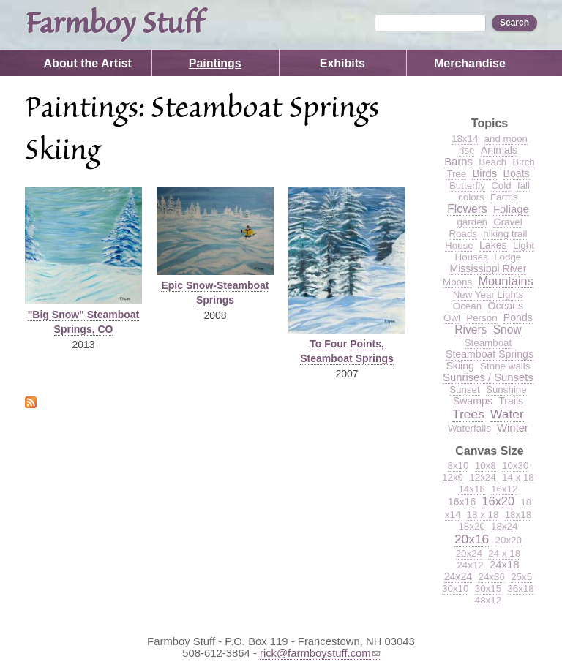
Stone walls (505, 366)
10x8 (485, 465)
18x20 (471, 526)
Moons (457, 281)
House (459, 245)
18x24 (504, 526)
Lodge (507, 257)
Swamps (472, 401)
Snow (507, 329)
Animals (499, 150)
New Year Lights (488, 294)
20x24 (469, 553)
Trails (510, 401)
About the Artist (88, 63)
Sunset (464, 389)
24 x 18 (504, 553)
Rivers (470, 329)
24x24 (458, 576)
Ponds (518, 317)
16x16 (462, 502)
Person (481, 317)
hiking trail (505, 233)
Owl (451, 317)
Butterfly (467, 185)
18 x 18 (483, 514)
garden (472, 222)
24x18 (504, 565)
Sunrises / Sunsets (488, 377)
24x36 (491, 576)
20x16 (471, 539)
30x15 (488, 588)
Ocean (467, 306)
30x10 (455, 588)
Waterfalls (469, 428)
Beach (492, 162)
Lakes (493, 245)
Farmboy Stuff (114, 24)
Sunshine (506, 389)
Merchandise (470, 63)
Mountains (505, 280)
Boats (516, 173)
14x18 (471, 488)
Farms (504, 197)
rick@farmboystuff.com (320, 653)
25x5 (521, 576)
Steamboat (488, 342)
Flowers (467, 209)
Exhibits (342, 63)
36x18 (520, 588)
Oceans (505, 306)
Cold (501, 185)
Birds (484, 173)
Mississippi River (487, 268)
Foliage (511, 209)
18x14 (465, 138)
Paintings (215, 63)
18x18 (518, 514)
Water (507, 414)
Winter (512, 428)
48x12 (488, 600)
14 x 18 (518, 477)
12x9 (452, 477)
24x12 (470, 565)
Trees (468, 414)
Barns (458, 162)
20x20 (508, 540)
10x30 (515, 465)
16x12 (504, 488)
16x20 (498, 501)
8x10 (458, 465)
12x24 (482, 477)
